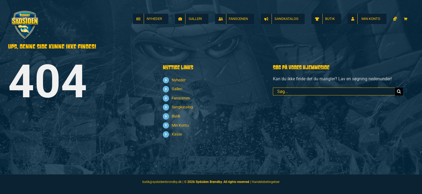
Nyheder (179, 80)
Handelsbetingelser (266, 182)
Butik (176, 116)
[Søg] (399, 91)
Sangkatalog (182, 107)
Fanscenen (181, 98)
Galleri (177, 89)
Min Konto (180, 125)
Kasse (177, 134)
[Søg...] (334, 91)
